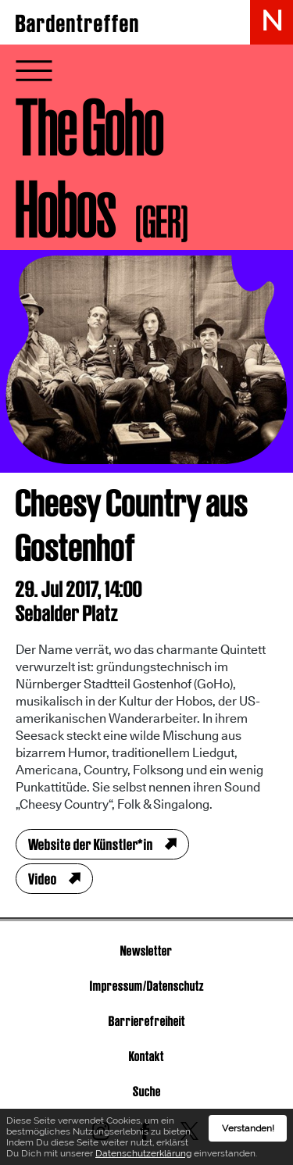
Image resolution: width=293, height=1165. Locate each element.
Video (42, 879)
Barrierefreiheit (147, 1021)
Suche (147, 1091)
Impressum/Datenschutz (147, 985)
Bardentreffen (78, 23)
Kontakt (146, 1056)
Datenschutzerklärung (143, 1155)
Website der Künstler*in (90, 844)
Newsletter (146, 950)
